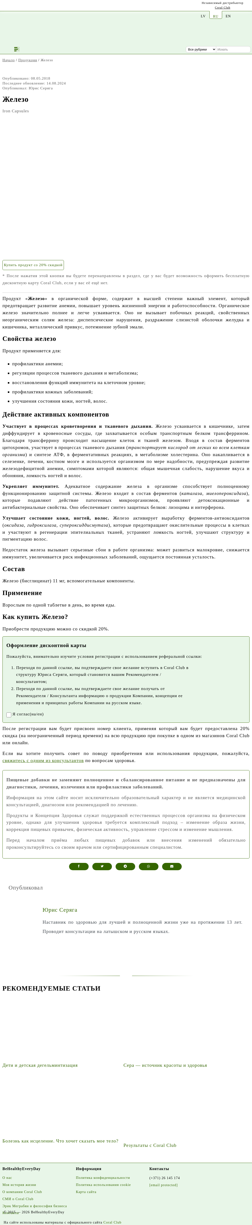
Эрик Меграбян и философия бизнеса (34, 1206)
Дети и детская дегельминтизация (40, 1065)
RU (215, 16)
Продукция (27, 60)
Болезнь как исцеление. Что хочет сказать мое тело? (60, 1140)
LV (203, 16)
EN (228, 16)
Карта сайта (86, 1192)
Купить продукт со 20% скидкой (33, 265)
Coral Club (222, 7)
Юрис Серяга (60, 910)
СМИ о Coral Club (18, 1199)
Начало (8, 60)
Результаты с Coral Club (149, 1145)
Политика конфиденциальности (103, 1178)
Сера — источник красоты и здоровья (165, 1065)
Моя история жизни (19, 1185)
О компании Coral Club (22, 1192)
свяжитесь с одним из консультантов (43, 760)
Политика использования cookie (103, 1185)
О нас (7, 1178)
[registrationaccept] (8, 714)
